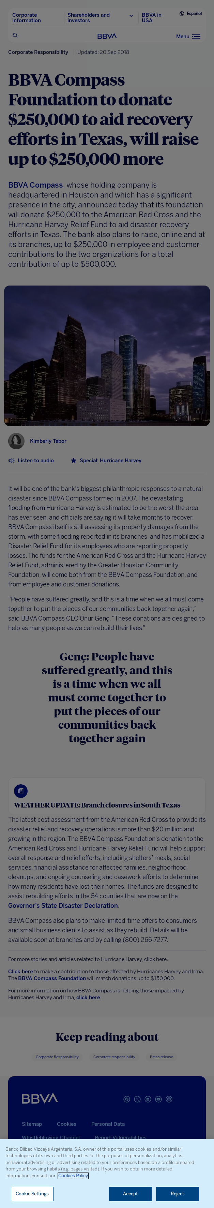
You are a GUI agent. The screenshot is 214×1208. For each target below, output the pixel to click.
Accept (130, 1193)
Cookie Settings (32, 1193)
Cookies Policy (73, 1175)
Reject (177, 1193)
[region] (107, 1173)
